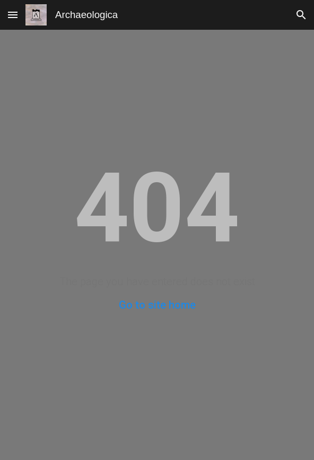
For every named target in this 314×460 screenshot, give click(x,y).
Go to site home (157, 305)
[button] (12, 14)
